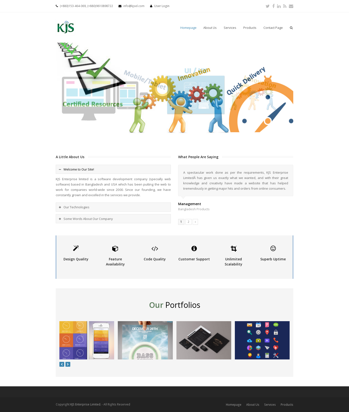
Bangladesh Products (194, 209)
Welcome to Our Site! (78, 169)
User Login (161, 6)
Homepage (233, 405)
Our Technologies (76, 207)
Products (287, 405)
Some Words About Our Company (88, 219)
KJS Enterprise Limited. (85, 404)
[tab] (113, 169)
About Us (252, 405)
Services (270, 405)
